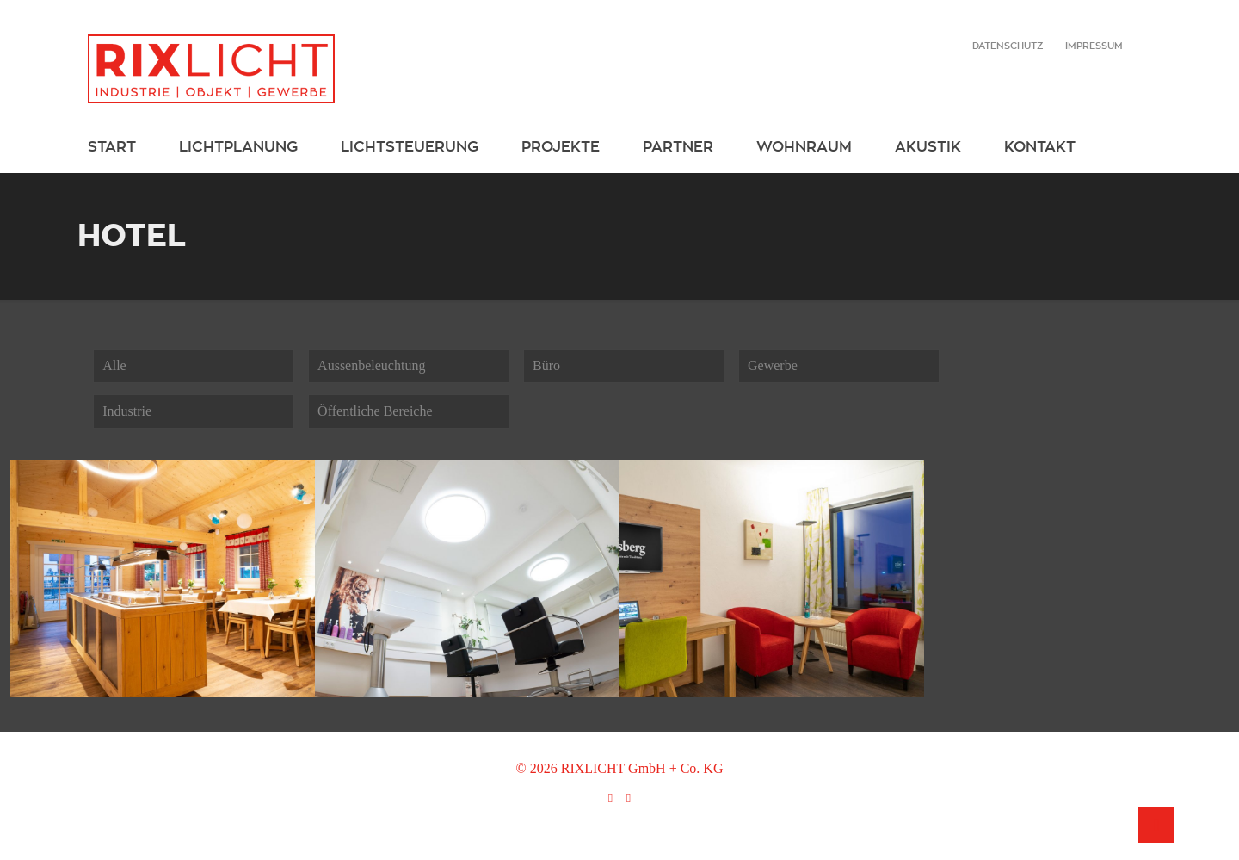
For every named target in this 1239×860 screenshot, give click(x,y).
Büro (546, 365)
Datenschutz (1007, 46)
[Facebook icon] (610, 798)
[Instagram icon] (628, 798)
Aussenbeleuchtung (371, 365)
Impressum (1094, 46)
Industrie (126, 411)
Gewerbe (773, 365)
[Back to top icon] (1156, 825)
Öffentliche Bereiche (374, 411)
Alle (114, 365)
